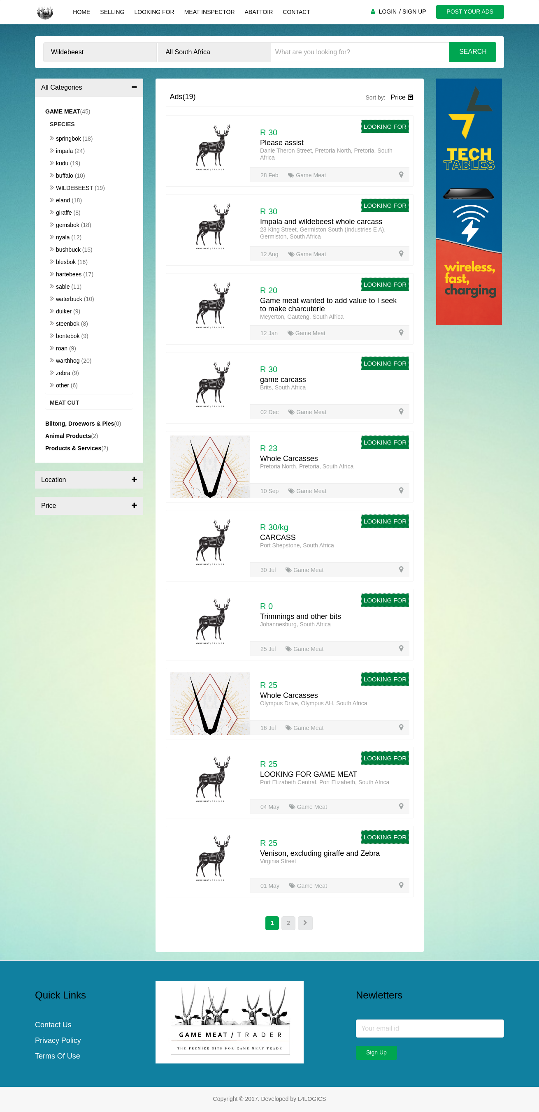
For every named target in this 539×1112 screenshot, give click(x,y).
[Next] (305, 923)
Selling (112, 12)
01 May (270, 886)
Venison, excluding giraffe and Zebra (320, 853)
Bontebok (65, 336)
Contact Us (53, 1025)
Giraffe (62, 212)
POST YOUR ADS (469, 11)
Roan (59, 348)
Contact (296, 12)
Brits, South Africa (283, 387)
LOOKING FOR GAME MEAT (309, 774)
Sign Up (376, 1052)
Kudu (60, 163)
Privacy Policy (58, 1041)
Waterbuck (67, 299)
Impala (62, 151)
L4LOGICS (312, 1099)
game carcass (283, 379)
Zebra (61, 373)
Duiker (61, 311)
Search (473, 51)
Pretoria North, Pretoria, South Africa (306, 466)
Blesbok (63, 262)
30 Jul (268, 570)
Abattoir (258, 12)
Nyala (60, 237)
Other (60, 385)
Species (62, 124)
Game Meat (307, 175)
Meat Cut (64, 402)
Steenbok (65, 323)
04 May (270, 807)
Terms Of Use (57, 1056)
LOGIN (388, 11)
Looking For (154, 12)
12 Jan (269, 333)
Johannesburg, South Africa (295, 624)
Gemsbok (65, 225)
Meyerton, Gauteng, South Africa (302, 316)
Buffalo (62, 175)
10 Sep (270, 491)
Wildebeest (72, 188)
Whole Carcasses (289, 458)
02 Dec (270, 412)
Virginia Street (278, 861)
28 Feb (270, 175)
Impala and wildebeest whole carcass (321, 222)
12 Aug (270, 254)
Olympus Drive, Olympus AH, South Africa (313, 703)
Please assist (282, 143)
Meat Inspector (209, 12)
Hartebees (66, 274)
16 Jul (268, 728)
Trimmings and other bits (300, 616)
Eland (61, 200)
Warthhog (65, 360)
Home (81, 12)
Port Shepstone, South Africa (297, 545)
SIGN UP (414, 11)
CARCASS (278, 537)
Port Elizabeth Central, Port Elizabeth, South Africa (324, 782)
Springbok (66, 138)
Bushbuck (66, 249)
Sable (60, 286)
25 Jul (268, 649)
